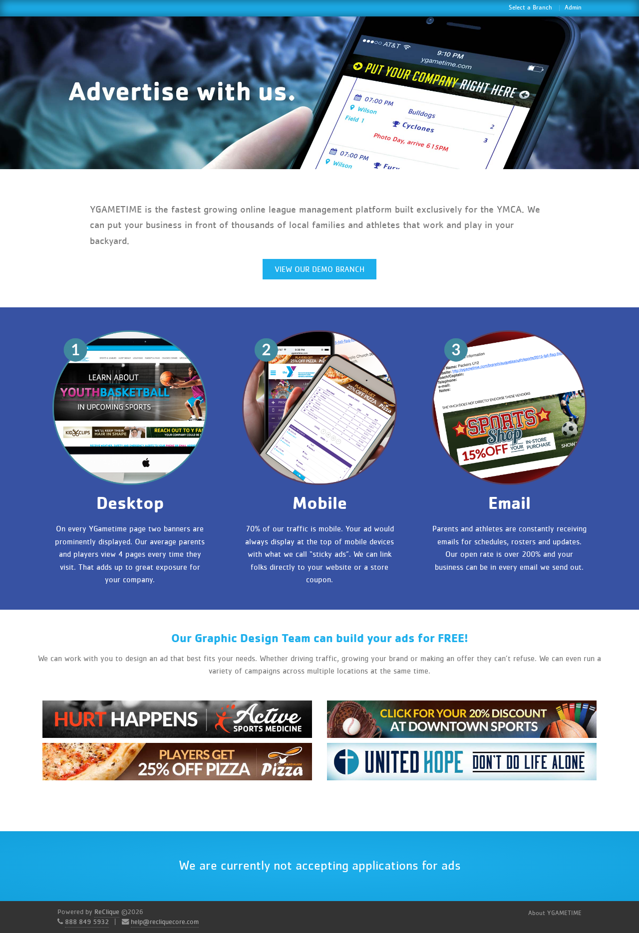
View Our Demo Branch (319, 269)
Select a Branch (530, 7)
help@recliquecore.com (165, 922)
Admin (573, 7)
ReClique (106, 912)
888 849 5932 (87, 922)
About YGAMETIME (555, 913)
